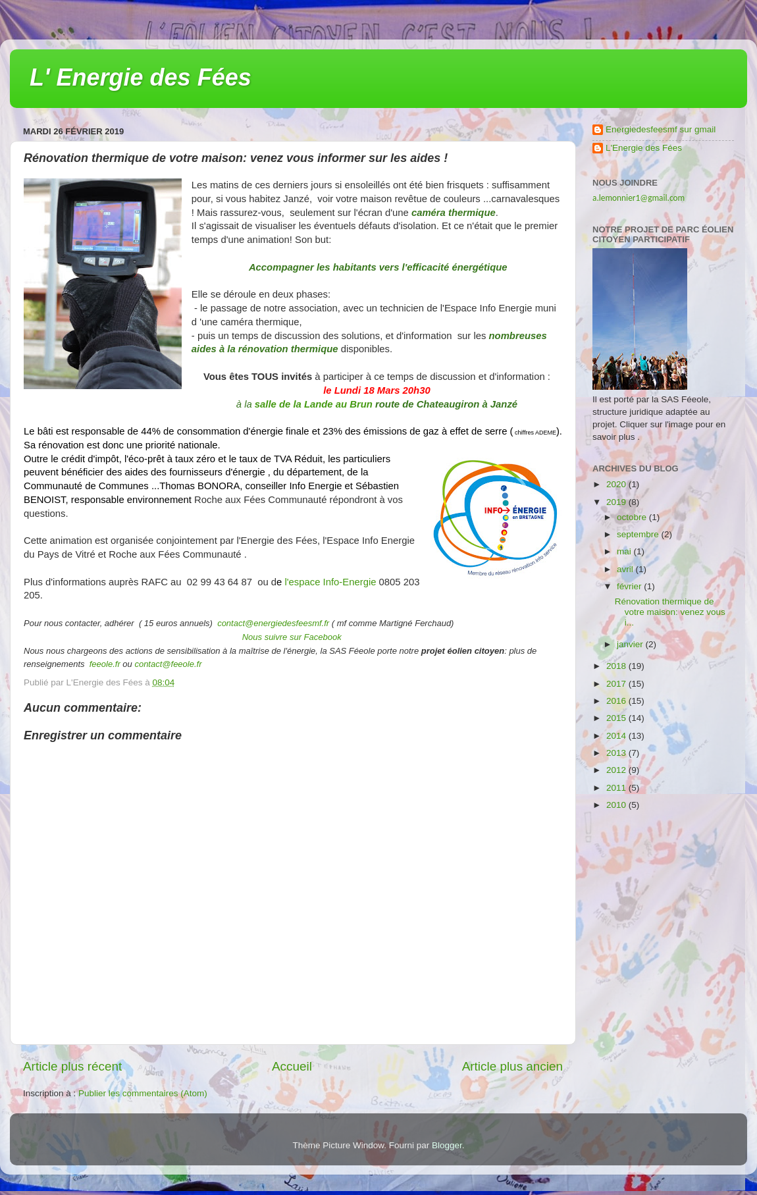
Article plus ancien (512, 1066)
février (630, 586)
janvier (631, 644)
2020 (617, 484)
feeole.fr (103, 664)
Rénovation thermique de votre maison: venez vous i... (670, 612)
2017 (617, 684)
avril (626, 569)
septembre (639, 534)
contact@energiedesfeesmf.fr (273, 623)
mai (625, 551)
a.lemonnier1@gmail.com (638, 197)
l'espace (302, 582)
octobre (633, 517)
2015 (617, 718)
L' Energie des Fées (140, 77)
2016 (617, 701)
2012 (617, 770)
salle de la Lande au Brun (314, 404)
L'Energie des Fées (644, 148)
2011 (617, 788)
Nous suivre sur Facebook (292, 637)
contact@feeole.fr (167, 664)
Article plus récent (72, 1066)
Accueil (292, 1066)
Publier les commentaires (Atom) (142, 1093)
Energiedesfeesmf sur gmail (661, 129)
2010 (617, 805)
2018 (617, 666)
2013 (617, 753)
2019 (617, 502)
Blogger (447, 1145)
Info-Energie (348, 582)
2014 (617, 736)
